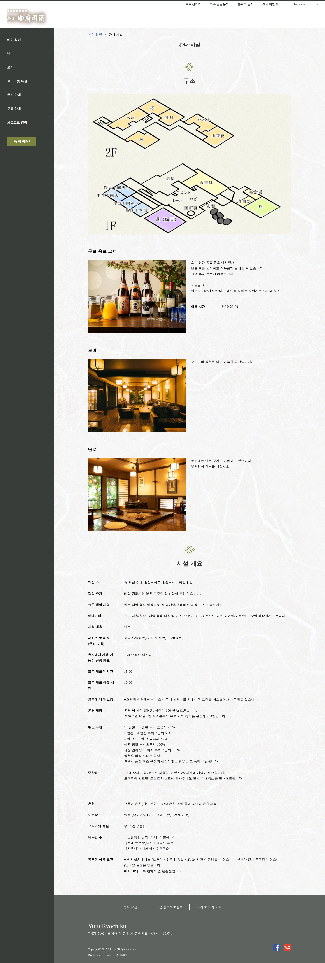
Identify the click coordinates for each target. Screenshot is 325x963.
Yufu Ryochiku (107, 925)
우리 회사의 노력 (209, 907)
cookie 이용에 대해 (116, 955)
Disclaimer (94, 955)
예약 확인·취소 (272, 4)
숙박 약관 (130, 907)
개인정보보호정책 (169, 907)
